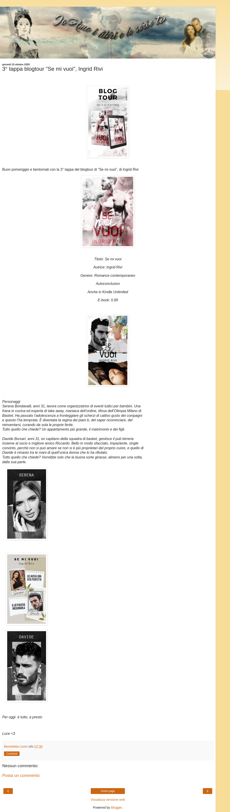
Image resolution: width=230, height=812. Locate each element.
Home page (108, 791)
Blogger (116, 807)
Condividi (11, 753)
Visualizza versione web (108, 799)
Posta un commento (21, 775)
